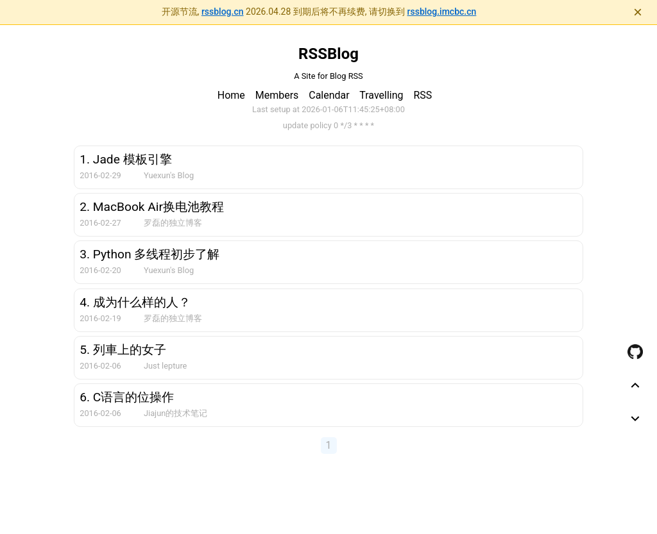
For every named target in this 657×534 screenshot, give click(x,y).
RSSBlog (328, 54)
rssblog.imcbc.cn (442, 11)
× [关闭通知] (637, 12)
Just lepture (165, 366)
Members (277, 95)
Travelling (381, 95)
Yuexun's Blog (169, 175)
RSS (422, 95)
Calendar (329, 95)
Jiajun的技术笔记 (175, 413)
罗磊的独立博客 (173, 223)
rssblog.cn (222, 11)
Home (231, 95)
